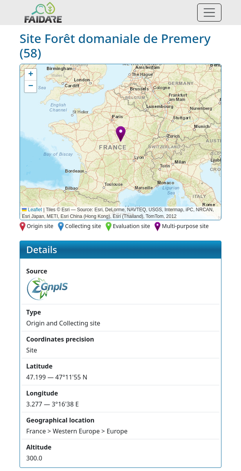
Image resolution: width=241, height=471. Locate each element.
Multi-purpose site (185, 226)
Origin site (40, 226)
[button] (121, 134)
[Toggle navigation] (209, 13)
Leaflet (32, 209)
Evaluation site (131, 226)
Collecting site (83, 226)
